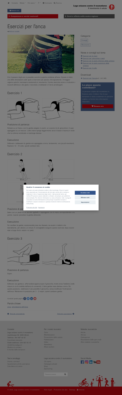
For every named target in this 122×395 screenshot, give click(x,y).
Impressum (41, 207)
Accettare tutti (85, 193)
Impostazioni (85, 202)
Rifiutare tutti (85, 197)
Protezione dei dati (31, 207)
